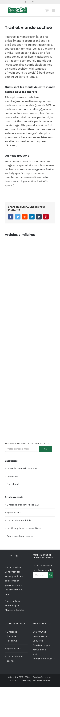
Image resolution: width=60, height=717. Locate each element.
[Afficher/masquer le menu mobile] (53, 10)
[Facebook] (11, 556)
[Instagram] (16, 556)
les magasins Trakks (41, 169)
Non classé (13, 484)
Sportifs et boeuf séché (20, 536)
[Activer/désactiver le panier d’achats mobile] (47, 10)
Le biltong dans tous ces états (24, 528)
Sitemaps (25, 681)
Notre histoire (12, 601)
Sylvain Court (14, 512)
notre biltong (32, 109)
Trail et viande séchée (19, 520)
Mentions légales (14, 609)
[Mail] (21, 556)
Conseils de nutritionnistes (22, 468)
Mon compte (12, 605)
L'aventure (12, 476)
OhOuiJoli (14, 681)
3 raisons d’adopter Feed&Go (23, 504)
